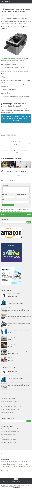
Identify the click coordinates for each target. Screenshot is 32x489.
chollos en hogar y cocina (11, 135)
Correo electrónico (21, 194)
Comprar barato (11, 350)
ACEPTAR (16, 487)
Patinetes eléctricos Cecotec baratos (9, 466)
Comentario (5, 185)
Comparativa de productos (14, 293)
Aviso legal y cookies (6, 453)
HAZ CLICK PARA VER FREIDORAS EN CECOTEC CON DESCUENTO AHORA (16, 118)
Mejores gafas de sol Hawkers (8, 434)
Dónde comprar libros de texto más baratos (11, 428)
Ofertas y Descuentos (9, 14)
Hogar (9, 307)
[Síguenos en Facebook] (30, 214)
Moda (9, 329)
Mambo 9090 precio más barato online (10, 401)
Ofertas (9, 300)
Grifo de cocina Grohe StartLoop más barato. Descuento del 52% (21, 171)
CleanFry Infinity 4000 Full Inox (10, 58)
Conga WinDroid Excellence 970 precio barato (18, 464)
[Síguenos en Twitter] (28, 214)
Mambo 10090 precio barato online (9, 396)
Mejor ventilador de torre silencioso (9, 437)
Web (3, 199)
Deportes (10, 322)
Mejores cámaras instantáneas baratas (10, 431)
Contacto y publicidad (6, 470)
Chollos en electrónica (6, 445)
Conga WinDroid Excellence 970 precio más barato (12, 406)
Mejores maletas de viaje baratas (8, 439)
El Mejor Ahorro (5, 1)
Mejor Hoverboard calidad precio (8, 442)
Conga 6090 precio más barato (8, 398)
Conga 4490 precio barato (7, 412)
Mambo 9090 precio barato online (8, 463)
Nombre (4, 194)
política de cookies (16, 486)
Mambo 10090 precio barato (7, 461)
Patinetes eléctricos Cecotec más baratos (10, 409)
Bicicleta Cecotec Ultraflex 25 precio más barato (12, 404)
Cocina (3, 5)
